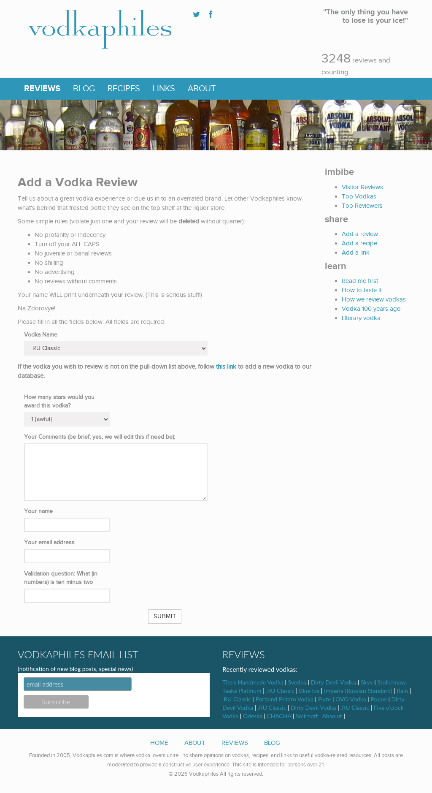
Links (164, 89)
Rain (402, 690)
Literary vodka (361, 318)
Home (159, 743)
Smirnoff (307, 716)
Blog (84, 89)
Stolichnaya (392, 682)
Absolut (332, 716)
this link (226, 366)
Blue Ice (309, 690)
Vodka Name (40, 334)
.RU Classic (280, 690)
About (202, 89)
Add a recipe (359, 243)
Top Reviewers (362, 205)
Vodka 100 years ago (371, 308)
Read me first (360, 281)
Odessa (252, 716)
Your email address (49, 542)
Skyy (367, 682)
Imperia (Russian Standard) (358, 690)
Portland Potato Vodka (284, 699)
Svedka (297, 682)
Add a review (360, 234)
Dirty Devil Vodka (333, 682)
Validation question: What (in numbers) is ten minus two (60, 578)
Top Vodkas (359, 196)
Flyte (324, 699)
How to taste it (361, 290)
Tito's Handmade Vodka (253, 682)
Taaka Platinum (242, 690)
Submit (165, 616)
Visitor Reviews (362, 187)
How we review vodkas (374, 299)
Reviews (42, 89)
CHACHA (279, 716)
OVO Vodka (350, 699)
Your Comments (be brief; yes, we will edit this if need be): (99, 437)
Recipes (124, 89)
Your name (38, 511)
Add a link (356, 252)
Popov (378, 699)
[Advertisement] (377, 393)
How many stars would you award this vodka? (59, 401)
